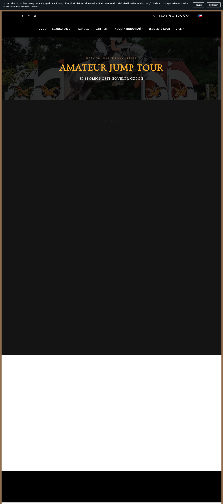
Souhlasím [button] (213, 5)
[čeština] (200, 16)
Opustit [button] (199, 5)
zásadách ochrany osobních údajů (137, 3)
